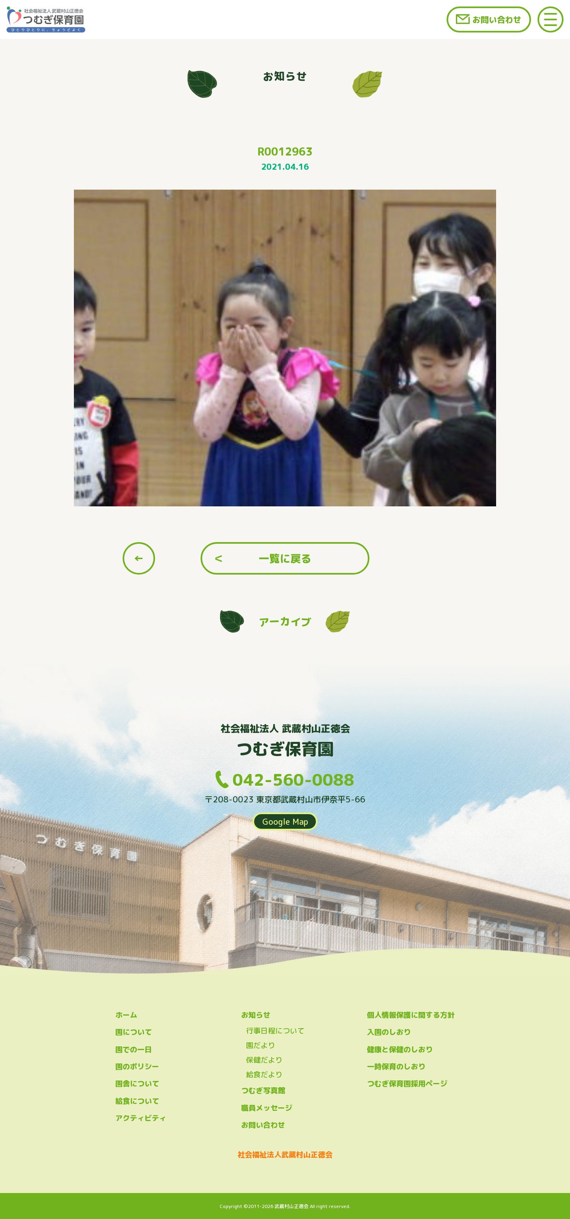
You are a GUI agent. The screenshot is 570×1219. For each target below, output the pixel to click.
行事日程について (275, 1031)
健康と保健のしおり (400, 1049)
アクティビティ (140, 1118)
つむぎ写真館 (263, 1090)
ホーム (126, 1015)
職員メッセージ (266, 1108)
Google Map (285, 821)
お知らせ (255, 1015)
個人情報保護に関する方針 (411, 1015)
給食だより (264, 1075)
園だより (260, 1045)
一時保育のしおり (396, 1066)
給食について (137, 1101)
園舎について (137, 1084)
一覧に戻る (285, 558)
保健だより (264, 1060)
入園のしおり (389, 1032)
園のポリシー (137, 1066)
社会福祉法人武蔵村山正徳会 (285, 1155)
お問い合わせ (497, 19)
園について (133, 1032)
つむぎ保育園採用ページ (407, 1084)
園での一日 (133, 1049)
